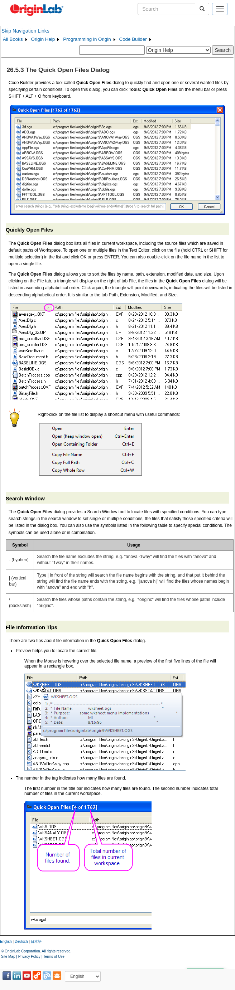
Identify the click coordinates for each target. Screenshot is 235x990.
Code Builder (133, 39)
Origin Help (43, 39)
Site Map (8, 957)
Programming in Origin (87, 39)
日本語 (36, 941)
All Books (13, 39)
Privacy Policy (29, 957)
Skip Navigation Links (25, 31)
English (6, 941)
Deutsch (21, 941)
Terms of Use (53, 957)
